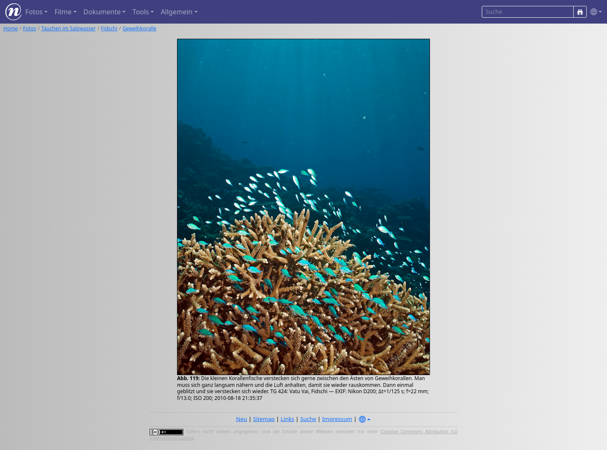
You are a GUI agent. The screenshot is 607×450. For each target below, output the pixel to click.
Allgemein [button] (176, 11)
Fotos (29, 28)
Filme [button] (63, 11)
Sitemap (263, 419)
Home (10, 28)
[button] (594, 12)
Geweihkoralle (139, 28)
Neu (241, 419)
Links (287, 419)
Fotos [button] (34, 11)
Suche (308, 419)
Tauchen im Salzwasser (68, 28)
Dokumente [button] (102, 11)
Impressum (337, 419)
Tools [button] (140, 11)
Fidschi (109, 28)
